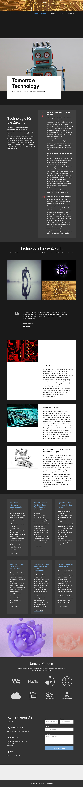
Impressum (71, 13)
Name (62, 719)
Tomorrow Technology (40, 13)
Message (47, 734)
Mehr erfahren (14, 553)
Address (47, 726)
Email (46, 719)
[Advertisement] (41, 27)
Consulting (52, 13)
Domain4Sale (61, 13)
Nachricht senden (59, 748)
